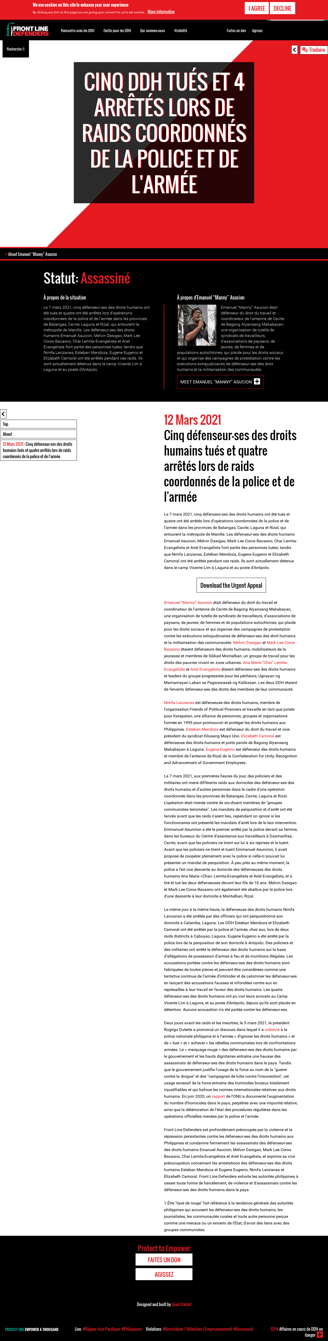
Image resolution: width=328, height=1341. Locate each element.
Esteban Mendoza (202, 729)
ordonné (272, 1029)
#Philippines (132, 1329)
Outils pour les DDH (117, 30)
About (7, 434)
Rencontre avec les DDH (77, 30)
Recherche (16, 48)
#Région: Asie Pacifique (101, 1329)
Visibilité (180, 30)
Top (5, 424)
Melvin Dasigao (247, 642)
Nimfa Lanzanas (179, 702)
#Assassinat (243, 1329)
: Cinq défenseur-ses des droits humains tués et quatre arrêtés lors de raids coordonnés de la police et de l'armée (37, 450)
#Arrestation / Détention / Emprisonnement (197, 1329)
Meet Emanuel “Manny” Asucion (216, 381)
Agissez (257, 30)
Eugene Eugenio (221, 749)
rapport (218, 1096)
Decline (282, 7)
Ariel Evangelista (205, 669)
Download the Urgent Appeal (231, 585)
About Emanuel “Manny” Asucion (32, 254)
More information (161, 10)
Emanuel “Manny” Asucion (188, 602)
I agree (257, 7)
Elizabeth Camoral (257, 736)
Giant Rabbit (181, 1304)
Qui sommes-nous (152, 30)
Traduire (317, 49)
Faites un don (236, 30)
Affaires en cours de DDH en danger (297, 1332)
